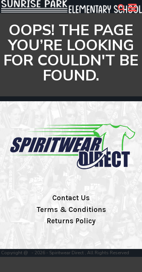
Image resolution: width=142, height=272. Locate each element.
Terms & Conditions (71, 210)
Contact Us (71, 198)
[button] (121, 7)
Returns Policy (71, 221)
